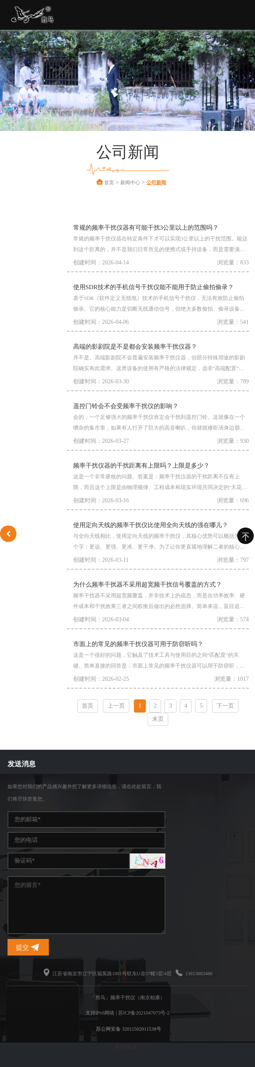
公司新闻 (166, 182)
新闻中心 (140, 182)
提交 (174, 947)
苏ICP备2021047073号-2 (144, 1013)
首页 (119, 182)
